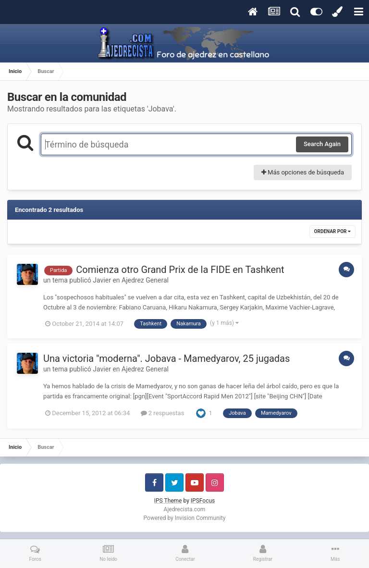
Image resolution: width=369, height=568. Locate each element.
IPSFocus (203, 500)
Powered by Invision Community (185, 518)
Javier (102, 280)
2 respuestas (162, 413)
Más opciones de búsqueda (302, 172)
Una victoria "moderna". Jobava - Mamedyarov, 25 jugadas (166, 358)
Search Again (322, 144)
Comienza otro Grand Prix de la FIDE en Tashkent (180, 269)
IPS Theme (168, 500)
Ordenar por (332, 231)
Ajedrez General (145, 280)
